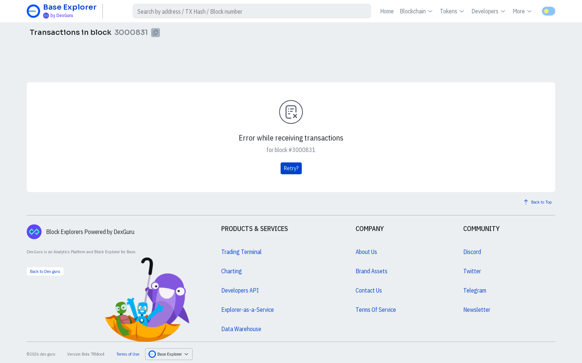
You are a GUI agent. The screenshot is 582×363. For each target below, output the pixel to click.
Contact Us (369, 290)
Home (387, 11)
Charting (231, 271)
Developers (489, 11)
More (523, 11)
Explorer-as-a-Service (247, 309)
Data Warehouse (241, 329)
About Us (366, 251)
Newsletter (476, 309)
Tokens (452, 11)
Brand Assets (372, 271)
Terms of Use (127, 354)
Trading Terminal (241, 251)
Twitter (472, 271)
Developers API (240, 290)
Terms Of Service (376, 309)
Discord (472, 251)
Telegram (474, 290)
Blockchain (417, 11)
